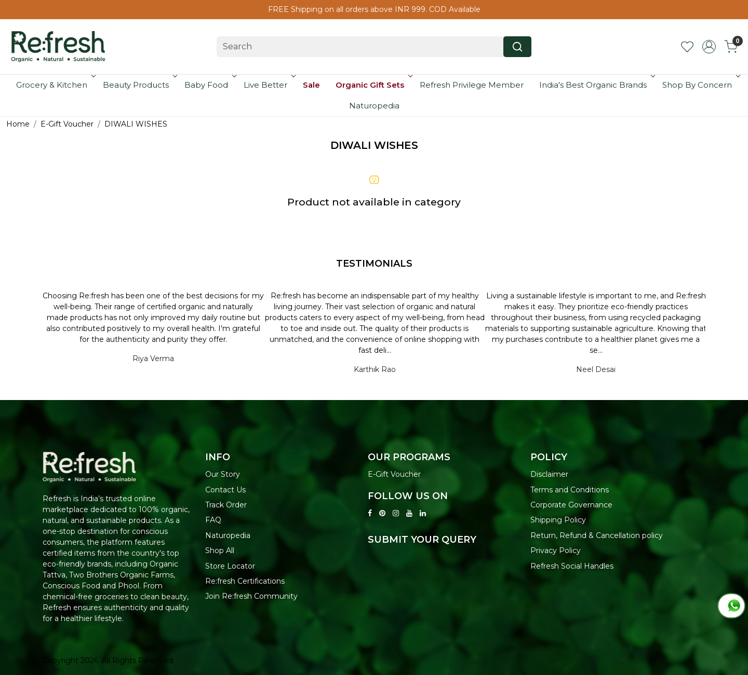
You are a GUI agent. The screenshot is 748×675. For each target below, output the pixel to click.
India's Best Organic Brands (596, 85)
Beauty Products (139, 85)
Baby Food (209, 85)
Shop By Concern (700, 85)
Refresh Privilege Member (472, 85)
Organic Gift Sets (373, 85)
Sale (311, 85)
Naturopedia (374, 106)
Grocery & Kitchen (55, 85)
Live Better (268, 85)
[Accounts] (709, 46)
